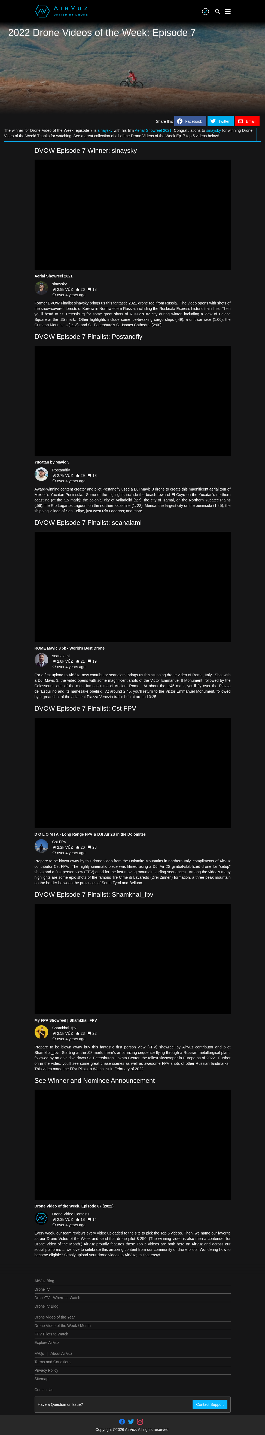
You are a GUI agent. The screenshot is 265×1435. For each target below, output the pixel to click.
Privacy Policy (46, 1370)
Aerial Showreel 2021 (153, 130)
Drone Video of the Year (55, 1317)
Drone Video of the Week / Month (63, 1325)
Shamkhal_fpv (64, 1028)
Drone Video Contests (71, 1214)
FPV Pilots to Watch (51, 1334)
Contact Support (210, 1404)
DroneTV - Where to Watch (57, 1298)
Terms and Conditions (53, 1362)
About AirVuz (61, 1353)
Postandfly (61, 470)
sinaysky (105, 130)
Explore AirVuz (47, 1342)
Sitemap (41, 1379)
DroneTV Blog (47, 1306)
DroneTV (42, 1289)
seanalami (61, 656)
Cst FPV (59, 842)
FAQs (39, 1353)
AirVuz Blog (44, 1281)
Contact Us (44, 1390)
